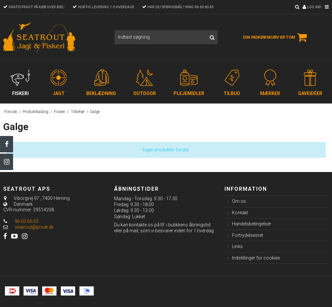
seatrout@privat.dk (34, 227)
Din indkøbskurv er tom (276, 37)
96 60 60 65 (21, 221)
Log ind (312, 7)
